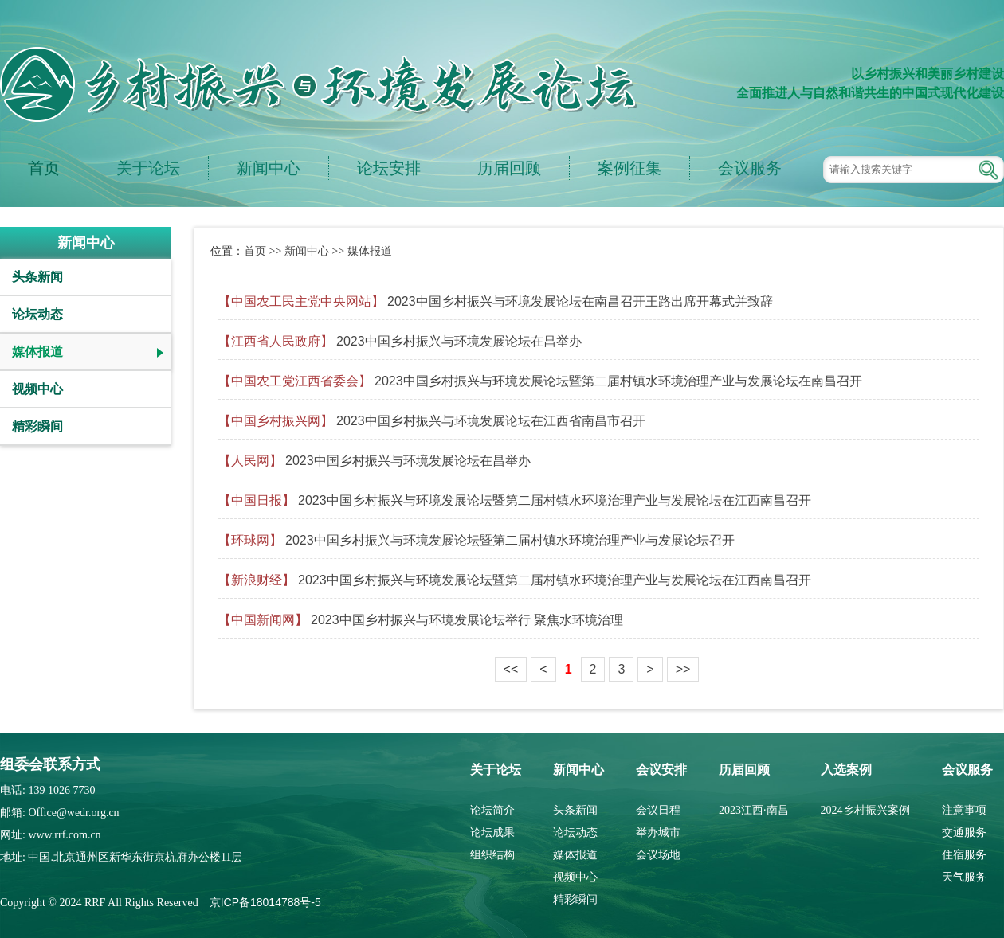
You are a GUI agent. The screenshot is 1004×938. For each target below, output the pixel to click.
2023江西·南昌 (754, 810)
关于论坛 (148, 168)
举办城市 (658, 832)
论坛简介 (492, 810)
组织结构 (492, 855)
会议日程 (658, 810)
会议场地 (658, 855)
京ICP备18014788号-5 (265, 902)
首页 (44, 168)
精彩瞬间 (37, 426)
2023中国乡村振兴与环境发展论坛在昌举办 (459, 341)
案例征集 (629, 168)
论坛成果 (492, 832)
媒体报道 (37, 351)
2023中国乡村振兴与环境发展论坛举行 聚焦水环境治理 (467, 620)
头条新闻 (37, 276)
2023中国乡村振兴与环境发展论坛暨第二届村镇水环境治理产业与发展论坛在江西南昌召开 (554, 500)
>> (683, 669)
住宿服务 (964, 855)
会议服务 (750, 168)
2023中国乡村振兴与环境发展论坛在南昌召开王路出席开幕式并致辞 (580, 301)
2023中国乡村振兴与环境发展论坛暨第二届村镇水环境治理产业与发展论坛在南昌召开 (618, 381)
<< (511, 669)
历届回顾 (509, 168)
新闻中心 (268, 168)
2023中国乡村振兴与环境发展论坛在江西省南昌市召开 (490, 421)
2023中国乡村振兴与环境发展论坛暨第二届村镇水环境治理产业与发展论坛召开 (510, 540)
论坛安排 (389, 168)
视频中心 (37, 389)
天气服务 (964, 877)
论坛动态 (37, 314)
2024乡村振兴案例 (865, 810)
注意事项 (964, 810)
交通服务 (964, 832)
